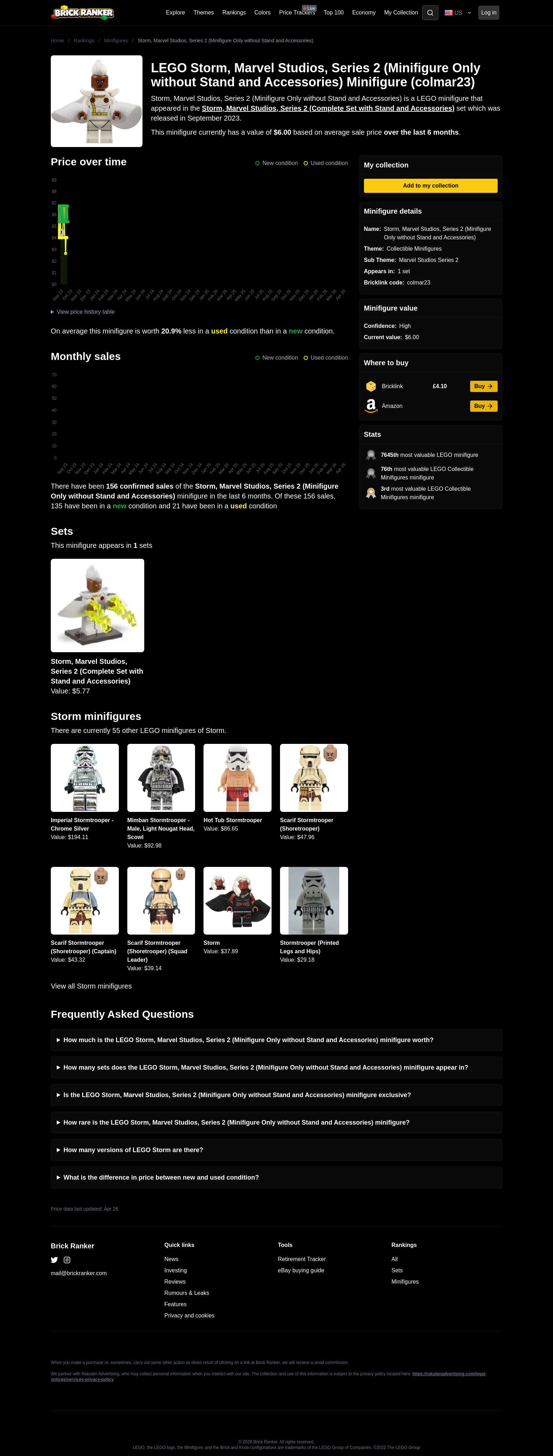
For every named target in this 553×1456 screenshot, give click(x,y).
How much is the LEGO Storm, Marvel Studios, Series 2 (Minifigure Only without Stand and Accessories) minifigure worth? (248, 1040)
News (171, 1259)
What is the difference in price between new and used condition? (161, 1177)
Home (57, 40)
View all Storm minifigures (91, 986)
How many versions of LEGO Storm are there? (133, 1150)
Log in (489, 13)
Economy (364, 13)
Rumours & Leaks (186, 1293)
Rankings (234, 13)
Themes (204, 13)
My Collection (401, 13)
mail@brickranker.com (79, 1273)
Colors (262, 13)
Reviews (175, 1282)
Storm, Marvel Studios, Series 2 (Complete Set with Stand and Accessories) (328, 108)
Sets (397, 1270)
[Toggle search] (430, 12)
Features (175, 1304)
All (394, 1259)
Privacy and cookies (189, 1316)
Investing (175, 1270)
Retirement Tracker (302, 1259)
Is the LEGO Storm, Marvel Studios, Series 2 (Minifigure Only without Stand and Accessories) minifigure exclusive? (237, 1095)
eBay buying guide (301, 1270)
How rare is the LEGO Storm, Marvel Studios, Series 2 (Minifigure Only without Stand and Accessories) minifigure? (236, 1122)
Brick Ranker (72, 1246)
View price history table (86, 312)
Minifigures (116, 40)
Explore (175, 13)
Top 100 (334, 13)
